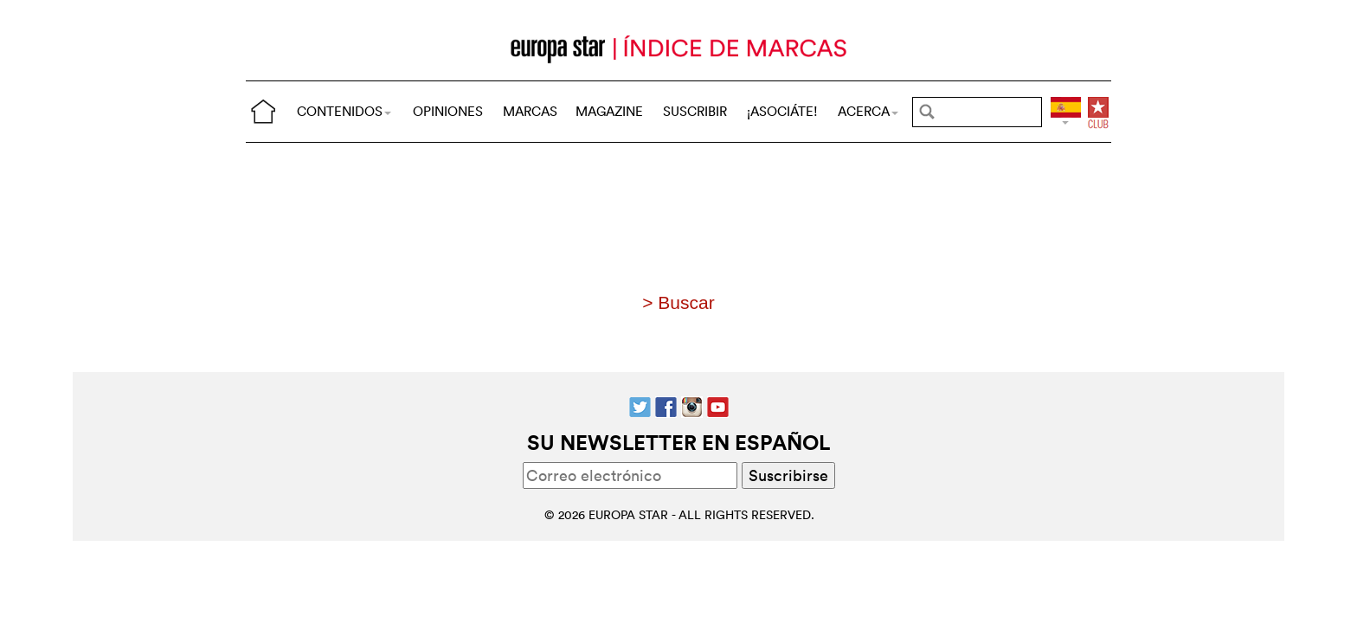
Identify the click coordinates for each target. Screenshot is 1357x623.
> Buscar (678, 302)
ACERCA (868, 111)
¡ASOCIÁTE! (782, 111)
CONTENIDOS (344, 111)
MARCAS (530, 111)
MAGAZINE (609, 111)
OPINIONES (448, 111)
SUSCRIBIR (695, 111)
